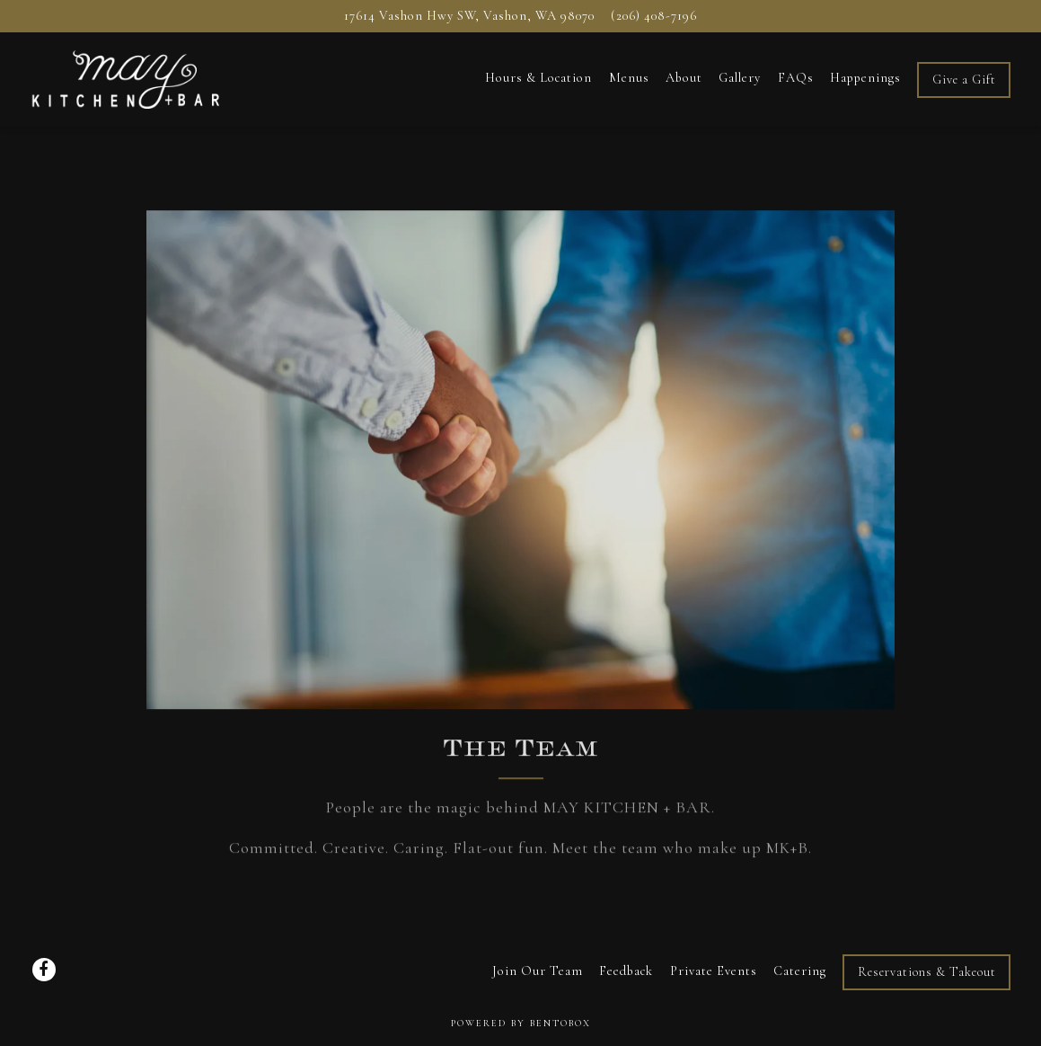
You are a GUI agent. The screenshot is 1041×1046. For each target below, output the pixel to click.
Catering (799, 971)
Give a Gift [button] (964, 79)
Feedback (626, 971)
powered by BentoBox (521, 1023)
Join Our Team (537, 971)
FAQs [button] (796, 77)
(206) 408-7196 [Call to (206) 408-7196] (654, 15)
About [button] (684, 77)
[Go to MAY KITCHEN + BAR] (469, 16)
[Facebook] (44, 969)
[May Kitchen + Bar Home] (127, 78)
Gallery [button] (740, 77)
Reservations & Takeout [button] (927, 972)
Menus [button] (629, 77)
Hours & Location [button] (538, 77)
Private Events (713, 971)
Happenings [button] (865, 77)
